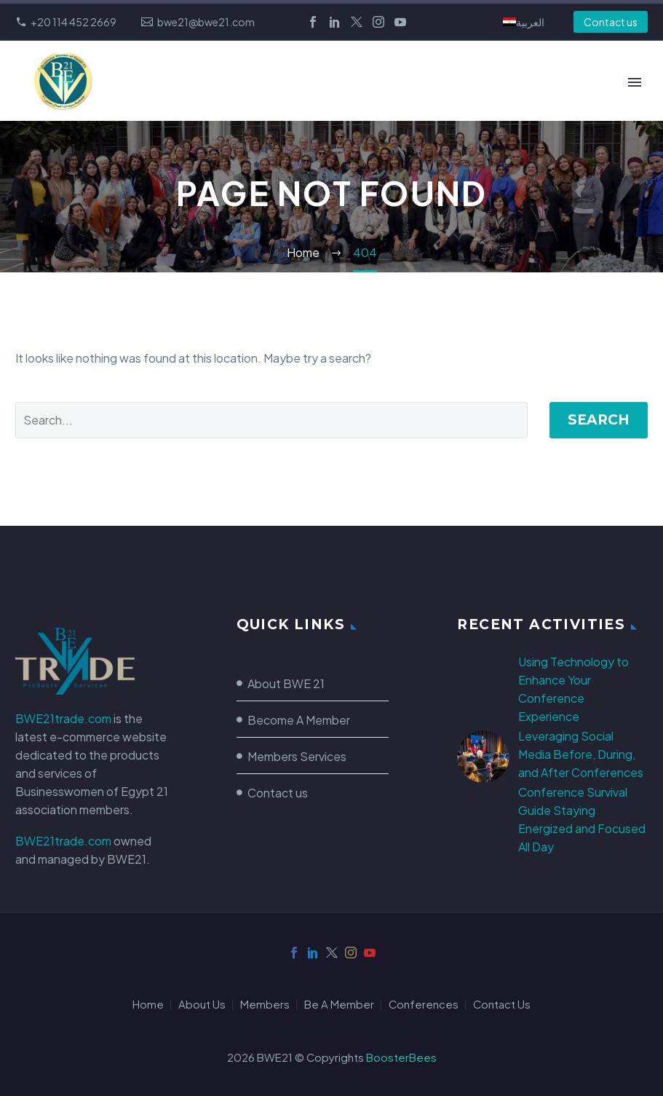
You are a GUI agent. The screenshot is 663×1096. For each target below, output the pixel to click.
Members (265, 1004)
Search (599, 419)
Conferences (423, 1004)
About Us (202, 1004)
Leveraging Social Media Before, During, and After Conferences (580, 754)
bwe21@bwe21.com (206, 21)
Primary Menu (634, 82)
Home (148, 1004)
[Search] (271, 420)
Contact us (611, 21)
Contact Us (502, 1004)
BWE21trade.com (63, 718)
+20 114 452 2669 (73, 21)
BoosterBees (401, 1057)
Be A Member (339, 1004)
